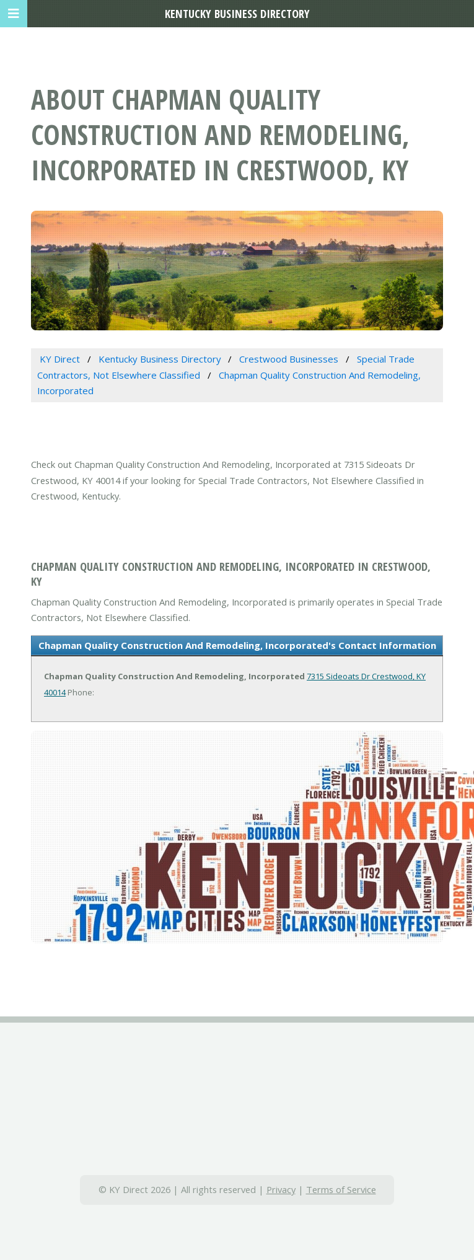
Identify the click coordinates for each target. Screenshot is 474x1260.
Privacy (281, 1189)
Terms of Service (341, 1189)
